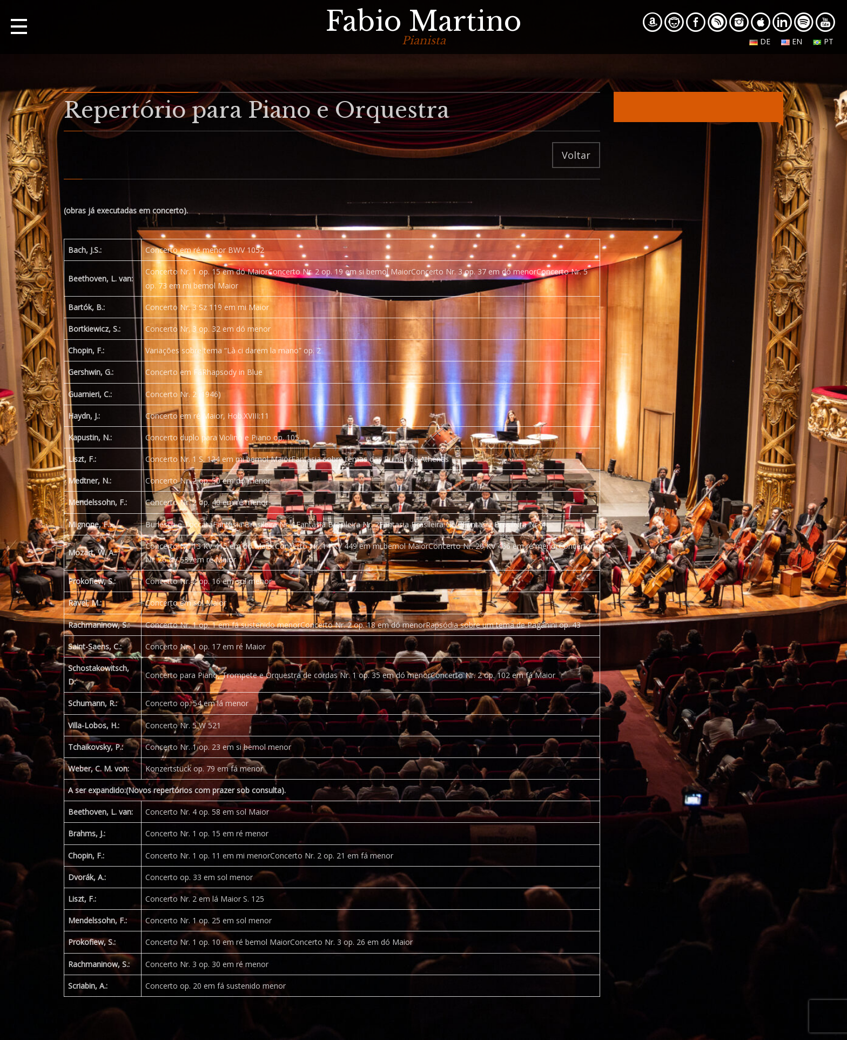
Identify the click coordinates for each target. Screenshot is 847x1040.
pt (823, 41)
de (759, 41)
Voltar (576, 155)
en (791, 41)
